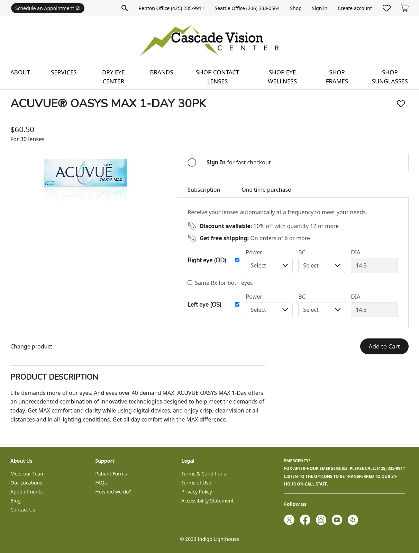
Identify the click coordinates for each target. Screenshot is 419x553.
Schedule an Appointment (47, 8)
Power (254, 252)
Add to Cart (384, 346)
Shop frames (337, 76)
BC (302, 252)
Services (64, 72)
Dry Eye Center (113, 76)
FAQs (101, 482)
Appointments (26, 491)
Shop (295, 8)
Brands (161, 72)
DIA (355, 252)
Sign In (216, 162)
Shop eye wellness (282, 76)
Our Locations (26, 482)
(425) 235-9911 (391, 468)
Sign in (319, 8)
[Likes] (386, 8)
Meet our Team (27, 473)
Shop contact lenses (217, 76)
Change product (31, 346)
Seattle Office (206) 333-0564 (247, 8)
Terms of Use (196, 482)
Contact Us (22, 509)
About (20, 72)
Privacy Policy (196, 491)
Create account (355, 8)
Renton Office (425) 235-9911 (171, 8)
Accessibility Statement (207, 500)
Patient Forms (111, 473)
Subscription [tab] (204, 189)
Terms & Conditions (203, 473)
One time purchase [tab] (266, 189)
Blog (15, 500)
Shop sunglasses (390, 76)
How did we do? (113, 491)
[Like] (401, 103)
